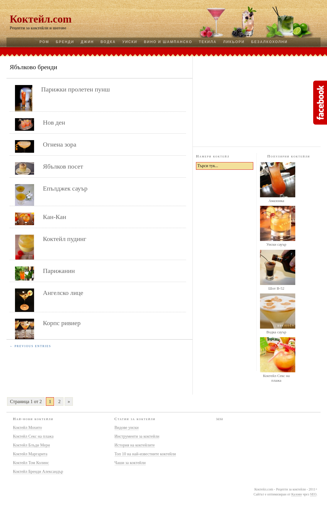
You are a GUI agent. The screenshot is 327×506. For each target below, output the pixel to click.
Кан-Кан (54, 216)
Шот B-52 (276, 288)
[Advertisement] (256, 101)
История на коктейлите (135, 445)
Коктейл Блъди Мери (31, 445)
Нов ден (54, 122)
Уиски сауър (276, 244)
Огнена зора (59, 144)
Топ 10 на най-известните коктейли (145, 454)
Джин (87, 42)
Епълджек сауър (65, 188)
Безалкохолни (269, 42)
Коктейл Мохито (27, 427)
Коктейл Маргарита (30, 454)
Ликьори (234, 42)
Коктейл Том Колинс (31, 463)
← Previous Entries (30, 346)
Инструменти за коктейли (137, 436)
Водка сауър (276, 332)
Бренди (65, 42)
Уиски (129, 42)
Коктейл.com (41, 19)
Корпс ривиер (62, 323)
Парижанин (59, 270)
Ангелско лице (63, 292)
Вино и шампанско (168, 42)
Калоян (296, 494)
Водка (108, 42)
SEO (313, 494)
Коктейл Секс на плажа (276, 378)
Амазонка (276, 200)
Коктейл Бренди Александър (38, 471)
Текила (208, 42)
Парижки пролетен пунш (75, 89)
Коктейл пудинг (64, 238)
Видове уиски (127, 427)
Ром (44, 42)
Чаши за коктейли (130, 463)
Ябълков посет (63, 166)
